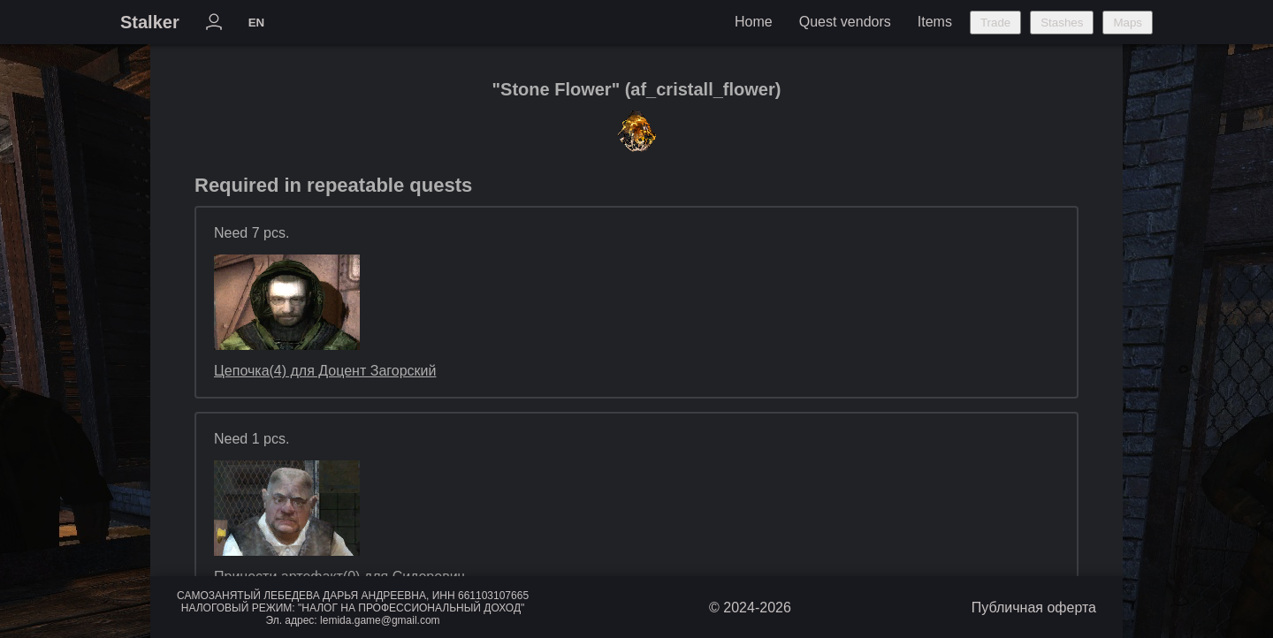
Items (935, 21)
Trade (995, 22)
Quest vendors (845, 21)
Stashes (1062, 22)
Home (754, 21)
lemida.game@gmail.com (380, 620)
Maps (1127, 22)
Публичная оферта (1034, 607)
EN (256, 22)
